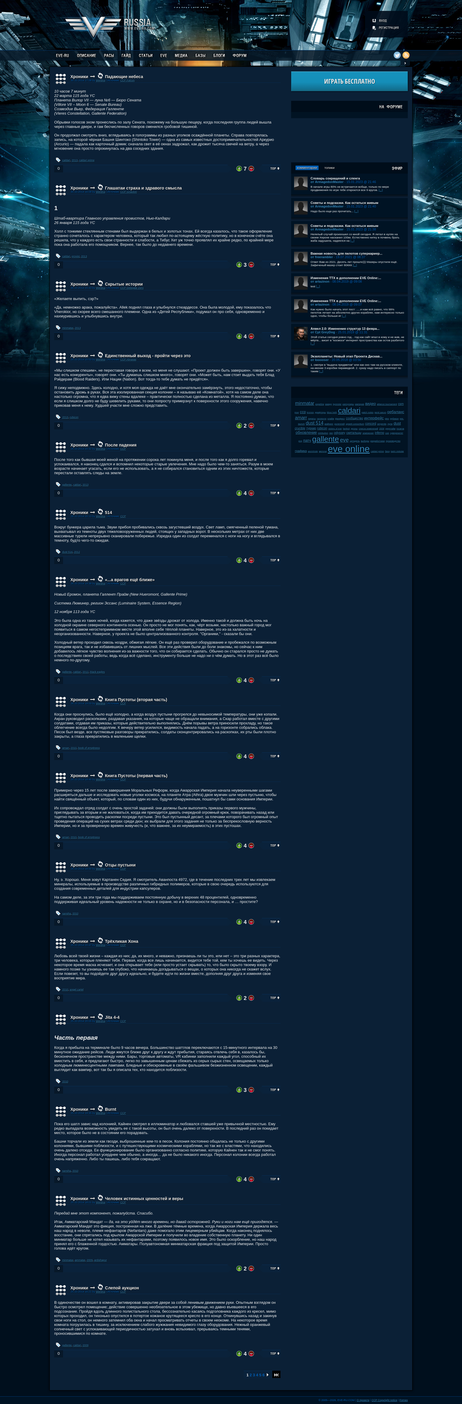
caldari (66, 160)
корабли (319, 404)
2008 (381, 428)
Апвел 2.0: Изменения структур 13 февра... (345, 328)
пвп (331, 433)
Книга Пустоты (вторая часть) (136, 699)
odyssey (339, 432)
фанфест (340, 418)
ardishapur (100, 1260)
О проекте (363, 1400)
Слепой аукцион (122, 1288)
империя (359, 404)
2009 (90, 1260)
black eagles (97, 671)
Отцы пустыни (120, 865)
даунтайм (390, 428)
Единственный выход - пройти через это (148, 355)
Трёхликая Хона (121, 941)
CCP (123, 448)
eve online (349, 449)
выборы (365, 441)
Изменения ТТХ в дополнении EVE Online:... (346, 278)
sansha (66, 913)
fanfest (346, 428)
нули (389, 424)
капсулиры (348, 404)
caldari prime (87, 160)
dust (397, 423)
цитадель (355, 441)
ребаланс (395, 412)
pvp (300, 441)
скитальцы (353, 432)
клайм (331, 418)
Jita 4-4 (112, 1017)
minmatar (67, 328)
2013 (74, 160)
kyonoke (337, 404)
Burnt (110, 1109)
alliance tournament (387, 404)
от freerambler (322, 257)
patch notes (367, 412)
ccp (303, 412)
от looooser (320, 360)
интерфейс (374, 418)
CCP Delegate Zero (131, 287)
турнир (311, 428)
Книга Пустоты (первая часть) (136, 775)
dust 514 (67, 552)
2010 (74, 748)
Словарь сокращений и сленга (335, 178)
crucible (300, 428)
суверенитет (396, 433)
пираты (312, 418)
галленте (321, 418)
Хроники (79, 76)
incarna (400, 428)
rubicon (74, 417)
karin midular (397, 451)
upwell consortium (355, 424)
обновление (306, 432)
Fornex (404, 1400)
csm (401, 404)
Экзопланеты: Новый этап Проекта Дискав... (346, 356)
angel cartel (77, 989)
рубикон (394, 418)
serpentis (382, 424)
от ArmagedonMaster (327, 182)
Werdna (100, 80)
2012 (77, 552)
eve (344, 440)
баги (387, 451)
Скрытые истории (124, 284)
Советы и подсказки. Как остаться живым (344, 203)
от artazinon (320, 281)
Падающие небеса (124, 76)
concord (370, 423)
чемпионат (368, 433)
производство (393, 441)
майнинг (329, 424)
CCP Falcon (127, 80)
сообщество (354, 418)
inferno (379, 432)
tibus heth (332, 412)
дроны (354, 428)
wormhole (313, 451)
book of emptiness (89, 748)
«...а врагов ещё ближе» (130, 579)
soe (387, 433)
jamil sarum (380, 412)
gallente (67, 484)
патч (307, 440)
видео (370, 403)
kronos (310, 412)
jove (297, 412)
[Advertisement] (349, 140)
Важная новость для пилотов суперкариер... (346, 253)
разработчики (377, 441)
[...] (381, 190)
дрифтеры (320, 412)
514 (108, 512)
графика (301, 451)
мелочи (323, 451)
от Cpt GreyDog (323, 332)
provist (76, 256)
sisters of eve (335, 428)
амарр (328, 404)
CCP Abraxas (128, 359)
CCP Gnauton (128, 191)
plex (387, 418)
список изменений (368, 428)
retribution (323, 433)
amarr (65, 748)
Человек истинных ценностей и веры (144, 1198)
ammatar (80, 1260)
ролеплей (339, 424)
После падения (120, 445)
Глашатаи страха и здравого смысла (143, 188)
